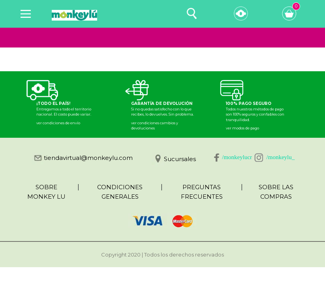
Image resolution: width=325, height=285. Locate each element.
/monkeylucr (237, 157)
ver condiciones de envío (58, 123)
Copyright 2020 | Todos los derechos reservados (162, 254)
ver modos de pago (242, 128)
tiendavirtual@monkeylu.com (88, 158)
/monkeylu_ (281, 157)
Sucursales (180, 159)
